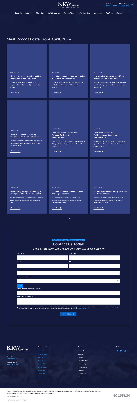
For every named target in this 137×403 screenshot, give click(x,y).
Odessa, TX (41, 370)
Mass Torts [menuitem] (40, 13)
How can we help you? (25, 297)
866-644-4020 (111, 6)
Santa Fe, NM (42, 377)
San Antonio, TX (43, 374)
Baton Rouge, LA (43, 354)
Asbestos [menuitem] (28, 13)
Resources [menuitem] (98, 13)
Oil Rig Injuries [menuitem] (54, 13)
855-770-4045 (124, 6)
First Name (20, 254)
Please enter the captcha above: (28, 289)
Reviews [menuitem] (109, 13)
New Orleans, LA (43, 367)
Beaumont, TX (42, 357)
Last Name (72, 254)
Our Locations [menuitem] (84, 13)
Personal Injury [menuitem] (70, 13)
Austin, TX (41, 351)
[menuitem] (9, 400)
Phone (19, 262)
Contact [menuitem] (119, 13)
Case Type (20, 270)
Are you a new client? (24, 277)
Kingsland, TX (42, 364)
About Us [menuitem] (18, 13)
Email (71, 262)
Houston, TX (41, 361)
